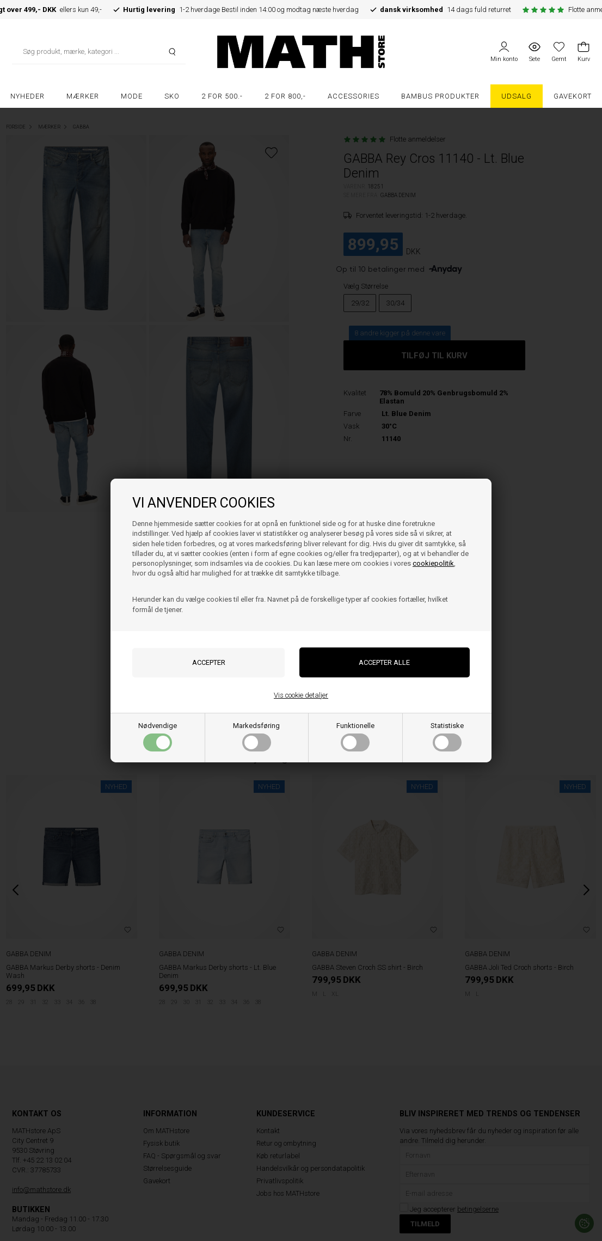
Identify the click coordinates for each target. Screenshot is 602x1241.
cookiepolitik (433, 563)
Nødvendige (157, 736)
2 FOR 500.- (222, 96)
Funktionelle (355, 736)
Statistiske (447, 736)
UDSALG (516, 96)
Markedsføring (256, 736)
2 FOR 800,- (285, 96)
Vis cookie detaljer (301, 695)
